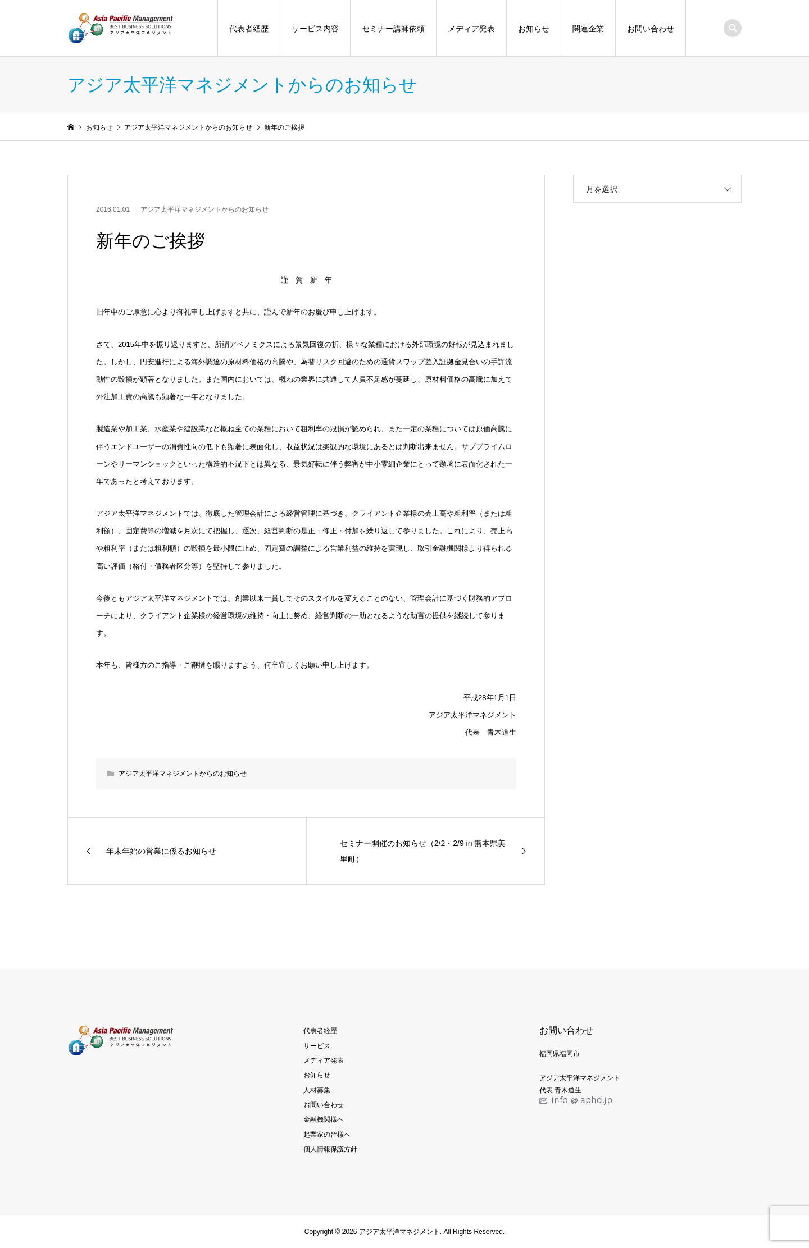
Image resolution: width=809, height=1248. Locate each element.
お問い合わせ (650, 28)
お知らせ (533, 28)
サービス (316, 1046)
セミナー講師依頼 (393, 28)
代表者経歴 (249, 28)
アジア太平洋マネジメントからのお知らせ (204, 209)
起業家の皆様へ (327, 1135)
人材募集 (316, 1090)
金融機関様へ (323, 1119)
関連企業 (588, 28)
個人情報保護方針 (330, 1149)
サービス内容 (315, 28)
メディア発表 (471, 28)
